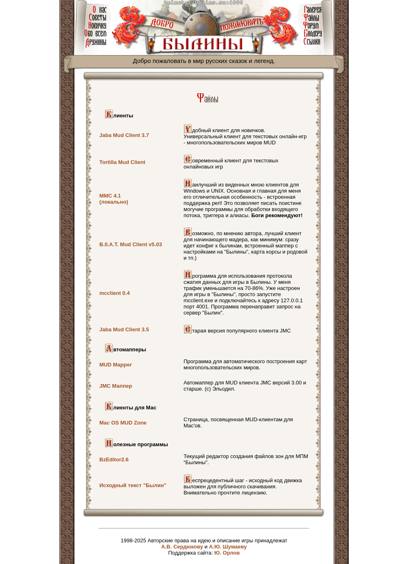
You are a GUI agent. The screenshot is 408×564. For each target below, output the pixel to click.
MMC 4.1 (110, 196)
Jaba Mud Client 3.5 (124, 329)
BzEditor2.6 (114, 459)
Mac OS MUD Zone (123, 423)
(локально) (113, 202)
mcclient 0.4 (114, 293)
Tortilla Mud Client (122, 162)
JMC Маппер (115, 386)
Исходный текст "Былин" (132, 485)
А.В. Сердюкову (182, 547)
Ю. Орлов (227, 553)
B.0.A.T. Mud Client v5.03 (130, 244)
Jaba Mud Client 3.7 (124, 135)
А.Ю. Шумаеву (228, 547)
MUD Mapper (115, 365)
